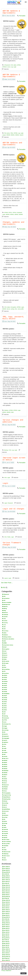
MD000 (8, 135)
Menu (4, 776)
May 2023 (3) (6, 900)
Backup (6, 450)
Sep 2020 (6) (6, 954)
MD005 (21, 214)
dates (15, 65)
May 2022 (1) (6, 922)
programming (6, 795)
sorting (12, 309)
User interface (6, 841)
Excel (4, 651)
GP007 (4, 695)
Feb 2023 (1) (5, 905)
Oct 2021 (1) (5, 934)
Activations (5, 598)
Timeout (5, 831)
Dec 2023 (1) (6, 892)
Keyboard (19, 212)
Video (4, 849)
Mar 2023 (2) (6, 904)
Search (21, 135)
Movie (4, 782)
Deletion (6, 410)
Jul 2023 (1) (5, 898)
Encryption (13, 307)
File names (7, 133)
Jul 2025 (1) (5, 874)
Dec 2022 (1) (6, 909)
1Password (7, 65)
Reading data (6, 799)
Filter (12, 133)
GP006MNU (5, 693)
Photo (4, 790)
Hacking (5, 715)
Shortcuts (5, 811)
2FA (3, 596)
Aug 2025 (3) (6, 872)
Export (4, 653)
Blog (4, 610)
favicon (4, 655)
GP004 (4, 687)
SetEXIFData (6, 809)
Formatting (5, 669)
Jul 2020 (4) (5, 958)
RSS (3, 587)
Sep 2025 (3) (6, 870)
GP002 (4, 683)
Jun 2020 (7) (6, 960)
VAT (4, 847)
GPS (4, 711)
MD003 (4, 766)
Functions (5, 673)
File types (5, 663)
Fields (8, 537)
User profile (21, 309)
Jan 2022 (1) (5, 930)
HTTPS (4, 720)
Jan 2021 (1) (5, 947)
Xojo (4, 857)
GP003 (4, 685)
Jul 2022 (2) (5, 919)
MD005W (5, 770)
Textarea (5, 829)
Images (4, 728)
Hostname (5, 718)
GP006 (15, 133)
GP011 (10, 212)
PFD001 (4, 788)
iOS (3, 732)
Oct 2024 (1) (5, 881)
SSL (16, 309)
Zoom (4, 859)
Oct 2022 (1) (5, 913)
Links (4, 744)
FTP (3, 671)
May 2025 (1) (6, 875)
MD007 (4, 774)
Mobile (4, 778)
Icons (8, 66)
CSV (4, 628)
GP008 (6, 212)
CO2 (4, 618)
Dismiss (23, 973)
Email (4, 647)
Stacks (4, 821)
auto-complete (6, 602)
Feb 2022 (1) (5, 928)
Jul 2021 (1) (5, 939)
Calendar (5, 614)
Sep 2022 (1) (5, 915)
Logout (4, 135)
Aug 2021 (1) (5, 937)
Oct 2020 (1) (5, 952)
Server (8, 309)
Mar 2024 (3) (6, 887)
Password (10, 503)
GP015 (4, 709)
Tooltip (4, 835)
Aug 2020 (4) (6, 956)
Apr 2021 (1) (5, 945)
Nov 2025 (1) (6, 866)
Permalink (22, 16)
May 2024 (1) (6, 885)
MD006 (4, 772)
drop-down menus (7, 645)
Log (12, 66)
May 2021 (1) (5, 943)
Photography (6, 793)
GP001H (4, 66)
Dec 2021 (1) (5, 932)
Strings (4, 823)
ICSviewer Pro (6, 724)
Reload (4, 801)
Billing (4, 608)
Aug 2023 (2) (6, 896)
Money (4, 780)
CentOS (4, 616)
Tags (4, 825)
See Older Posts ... (7, 582)
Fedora (4, 657)
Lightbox (5, 742)
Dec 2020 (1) (6, 949)
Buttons (5, 612)
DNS (4, 641)
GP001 (19, 65)
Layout (6, 578)
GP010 (4, 701)
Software (5, 815)
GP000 (18, 307)
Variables (5, 845)
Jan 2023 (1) (5, 907)
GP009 (15, 410)
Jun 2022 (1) (5, 921)
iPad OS (5, 734)
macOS (4, 756)
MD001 (13, 135)
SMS (12, 412)
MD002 (17, 135)
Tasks (4, 827)
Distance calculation (8, 638)
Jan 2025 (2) (6, 877)
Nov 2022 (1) (6, 911)
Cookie (4, 620)
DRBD (4, 643)
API (3, 600)
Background (6, 604)
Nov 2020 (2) (6, 951)
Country (5, 622)
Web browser (6, 851)
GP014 (14, 212)
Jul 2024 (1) (5, 883)
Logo (4, 750)
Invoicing (5, 730)
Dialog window (6, 636)
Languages (5, 738)
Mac (4, 754)
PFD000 (5, 786)
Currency (5, 630)
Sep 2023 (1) (5, 894)
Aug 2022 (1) (6, 917)
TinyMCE (5, 833)
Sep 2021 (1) (5, 936)
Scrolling (5, 803)
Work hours (6, 855)
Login (14, 66)
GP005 (4, 689)
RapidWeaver (6, 797)
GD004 (4, 675)
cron (4, 624)
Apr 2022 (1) (5, 924)
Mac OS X (5, 758)
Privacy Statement (6, 970)
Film (4, 665)
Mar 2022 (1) (5, 926)
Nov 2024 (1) (6, 879)
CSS (12, 65)
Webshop (5, 853)
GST (3, 713)
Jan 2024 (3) (6, 890)
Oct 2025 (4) (6, 868)
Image (4, 726)
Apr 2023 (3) (6, 902)
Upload (4, 837)
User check (5, 839)
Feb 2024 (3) (6, 889)
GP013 (4, 705)
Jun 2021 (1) (5, 941)
